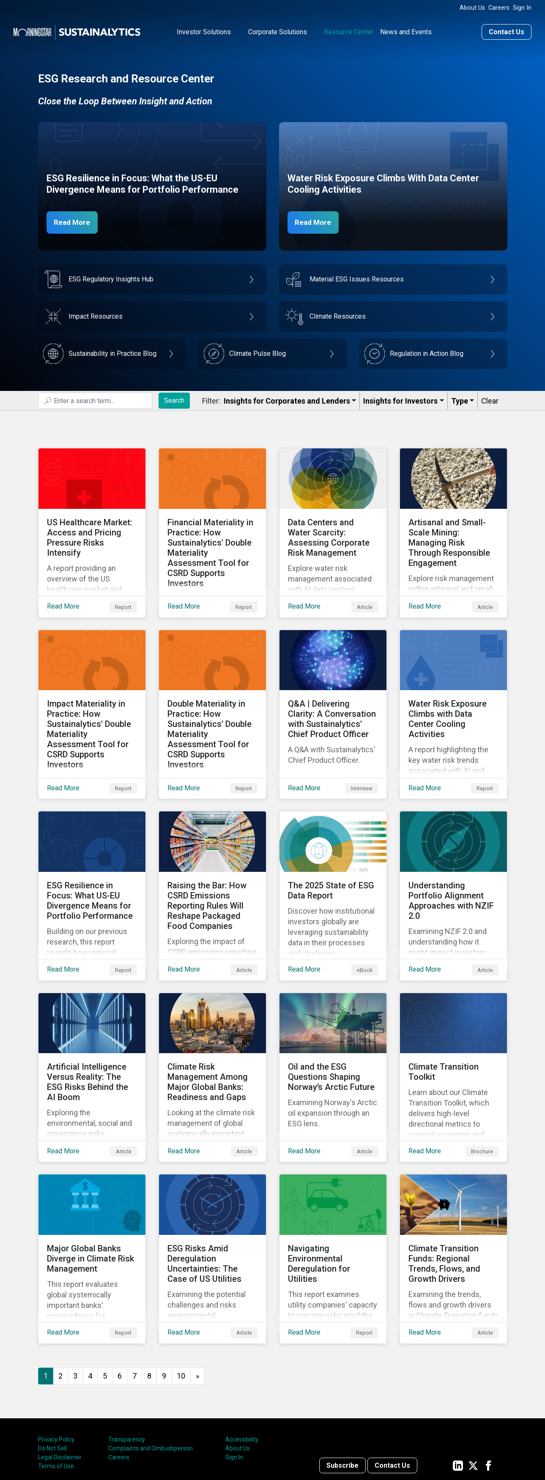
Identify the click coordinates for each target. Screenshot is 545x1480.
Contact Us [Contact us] (506, 31)
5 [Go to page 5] (105, 1308)
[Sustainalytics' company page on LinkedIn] (458, 1398)
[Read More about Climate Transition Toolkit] (453, 1030)
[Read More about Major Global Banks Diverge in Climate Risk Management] (91, 1198)
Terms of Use (56, 1398)
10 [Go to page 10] (181, 1308)
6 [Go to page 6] (120, 1308)
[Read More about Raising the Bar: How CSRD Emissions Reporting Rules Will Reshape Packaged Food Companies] (212, 861)
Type (459, 400)
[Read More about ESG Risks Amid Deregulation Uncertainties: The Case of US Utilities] (212, 1198)
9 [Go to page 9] (164, 1308)
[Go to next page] (197, 1308)
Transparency (126, 1372)
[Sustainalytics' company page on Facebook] (488, 1398)
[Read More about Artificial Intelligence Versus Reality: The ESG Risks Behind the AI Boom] (91, 1030)
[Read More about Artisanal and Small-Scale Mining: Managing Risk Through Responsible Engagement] (453, 525)
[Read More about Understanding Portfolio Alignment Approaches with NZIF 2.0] (453, 861)
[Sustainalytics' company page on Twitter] (473, 1398)
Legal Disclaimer (60, 1390)
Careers (498, 7)
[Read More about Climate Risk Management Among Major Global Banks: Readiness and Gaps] (212, 1030)
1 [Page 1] (46, 1308)
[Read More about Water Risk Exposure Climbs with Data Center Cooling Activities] (453, 693)
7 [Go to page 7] (134, 1308)
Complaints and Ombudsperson (150, 1381)
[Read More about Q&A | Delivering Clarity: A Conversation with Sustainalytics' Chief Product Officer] (332, 693)
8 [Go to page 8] (149, 1308)
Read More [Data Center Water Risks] (316, 221)
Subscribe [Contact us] (342, 1398)
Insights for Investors (400, 400)
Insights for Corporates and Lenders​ (287, 400)
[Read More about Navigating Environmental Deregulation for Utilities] (332, 1198)
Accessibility (241, 1372)
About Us (472, 7)
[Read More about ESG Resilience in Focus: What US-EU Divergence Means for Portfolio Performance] (91, 861)
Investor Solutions (204, 31)
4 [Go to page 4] (90, 1308)
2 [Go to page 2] (60, 1308)
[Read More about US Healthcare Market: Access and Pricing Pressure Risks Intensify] (91, 525)
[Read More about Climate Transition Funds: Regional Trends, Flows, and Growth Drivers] (453, 1198)
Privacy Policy (56, 1372)
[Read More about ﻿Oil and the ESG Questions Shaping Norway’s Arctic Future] (332, 1030)
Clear (489, 400)
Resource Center (348, 31)
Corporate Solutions (277, 31)
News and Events (406, 31)
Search (174, 400)
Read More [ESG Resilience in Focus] (75, 221)
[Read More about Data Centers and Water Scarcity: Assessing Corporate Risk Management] (332, 525)
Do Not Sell (52, 1381)
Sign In (522, 7)
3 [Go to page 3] (75, 1308)
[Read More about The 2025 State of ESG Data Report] (332, 861)
